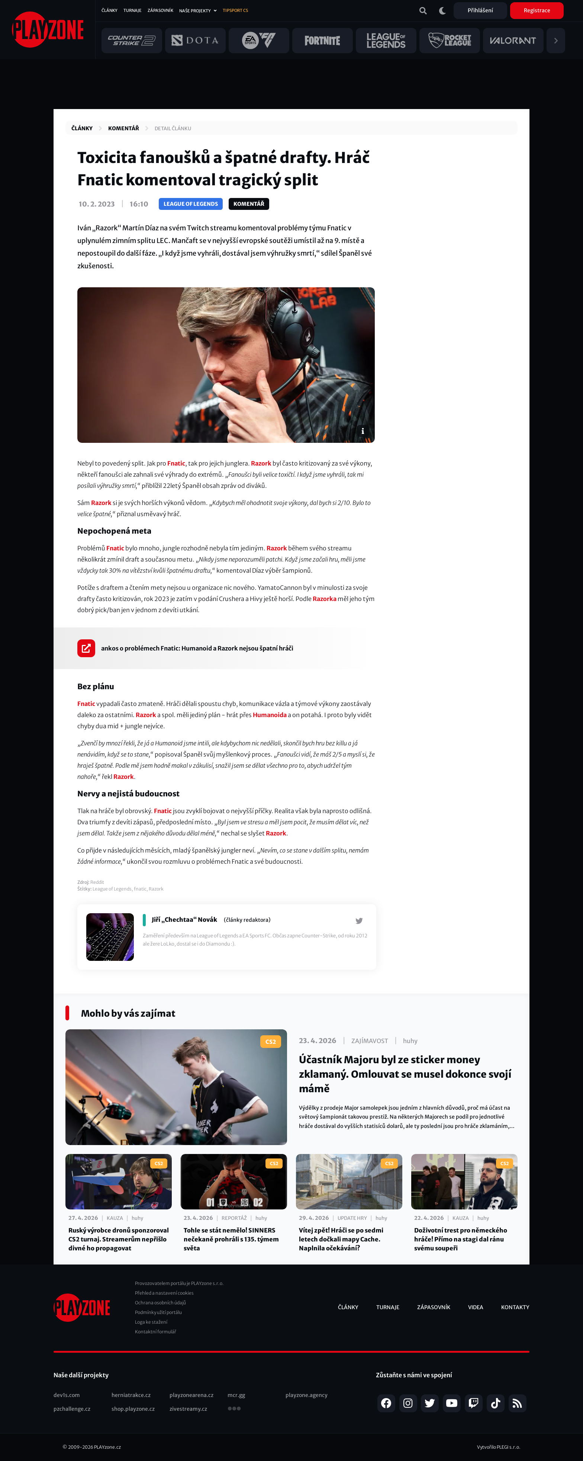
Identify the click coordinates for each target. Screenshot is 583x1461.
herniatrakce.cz (131, 1395)
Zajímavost (369, 1041)
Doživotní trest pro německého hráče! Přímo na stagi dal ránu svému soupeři (460, 1239)
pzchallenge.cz (72, 1409)
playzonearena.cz (191, 1395)
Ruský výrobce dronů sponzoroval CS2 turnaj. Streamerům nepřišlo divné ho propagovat (118, 1239)
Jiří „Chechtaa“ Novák (184, 919)
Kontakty (515, 1307)
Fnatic (176, 463)
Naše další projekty (81, 1375)
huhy (410, 1041)
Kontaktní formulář (155, 1331)
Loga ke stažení (151, 1322)
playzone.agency (307, 1395)
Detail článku (173, 128)
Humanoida (270, 715)
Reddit (97, 882)
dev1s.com (67, 1395)
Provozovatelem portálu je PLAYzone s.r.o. (179, 1283)
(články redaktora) (247, 920)
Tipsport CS (235, 10)
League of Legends (191, 204)
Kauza (115, 1218)
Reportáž (234, 1218)
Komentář (123, 128)
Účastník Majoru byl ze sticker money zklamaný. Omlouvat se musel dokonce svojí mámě (405, 1074)
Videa (475, 1307)
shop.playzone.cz (133, 1409)
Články (109, 10)
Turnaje (132, 10)
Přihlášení (480, 10)
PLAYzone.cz (107, 1447)
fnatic (140, 889)
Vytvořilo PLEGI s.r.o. (499, 1447)
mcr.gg (236, 1395)
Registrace (537, 10)
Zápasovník (160, 10)
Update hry (352, 1218)
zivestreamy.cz (188, 1409)
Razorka (324, 598)
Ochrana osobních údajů (160, 1302)
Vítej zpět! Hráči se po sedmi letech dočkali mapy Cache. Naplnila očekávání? (341, 1239)
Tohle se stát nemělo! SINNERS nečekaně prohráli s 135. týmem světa (231, 1239)
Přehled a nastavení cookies (164, 1293)
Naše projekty (195, 10)
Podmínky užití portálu (158, 1312)
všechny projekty (234, 1409)
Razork (261, 463)
